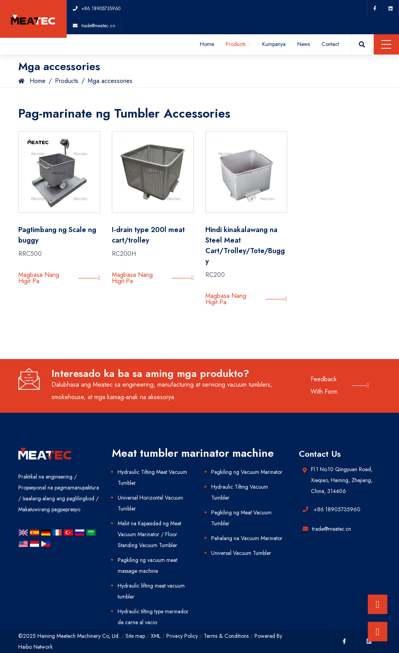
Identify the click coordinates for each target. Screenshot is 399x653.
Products (238, 44)
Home (207, 44)
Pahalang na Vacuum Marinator (246, 538)
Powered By (268, 636)
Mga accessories (110, 80)
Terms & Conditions (226, 636)
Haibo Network (35, 647)
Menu (386, 44)
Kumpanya (274, 44)
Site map (135, 636)
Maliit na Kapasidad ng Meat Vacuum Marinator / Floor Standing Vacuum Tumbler (149, 534)
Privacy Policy (182, 636)
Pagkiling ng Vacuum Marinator (246, 472)
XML (156, 636)
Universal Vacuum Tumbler (241, 553)
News (303, 44)
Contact (330, 44)
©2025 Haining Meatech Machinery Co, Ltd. (69, 636)
